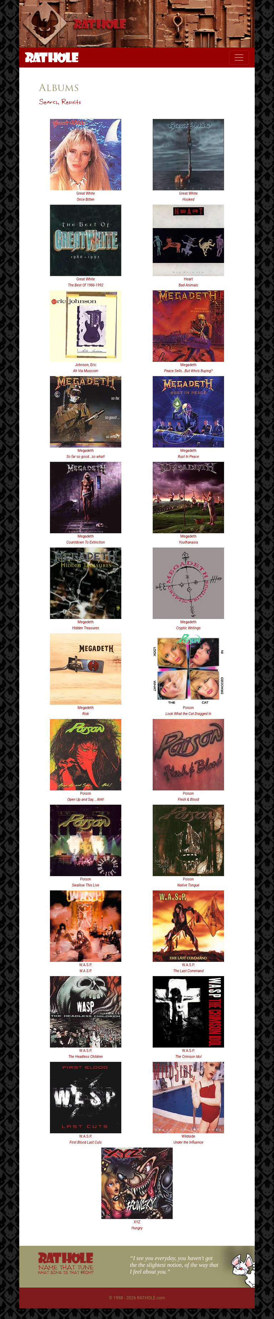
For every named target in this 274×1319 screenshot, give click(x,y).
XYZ (137, 1222)
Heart (188, 279)
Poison (188, 708)
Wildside (188, 1136)
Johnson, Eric (85, 365)
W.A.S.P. (85, 965)
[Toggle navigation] (239, 57)
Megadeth (189, 365)
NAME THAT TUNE (65, 1269)
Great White (85, 193)
